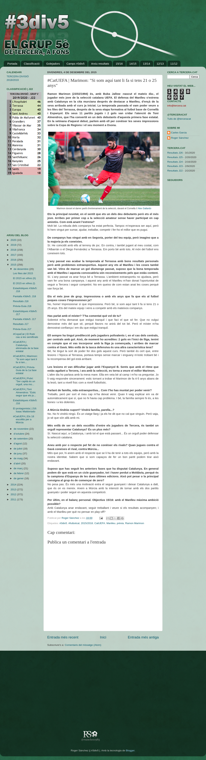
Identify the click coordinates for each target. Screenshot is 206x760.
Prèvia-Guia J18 (22, 306)
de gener (19, 478)
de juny (18, 453)
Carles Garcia (179, 132)
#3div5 (63, 523)
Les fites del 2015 (23, 273)
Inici (103, 637)
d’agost (18, 443)
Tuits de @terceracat (179, 118)
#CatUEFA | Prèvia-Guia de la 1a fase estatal (25, 370)
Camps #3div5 (75, 63)
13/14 (146, 63)
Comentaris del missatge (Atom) (83, 645)
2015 (14, 264)
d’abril (17, 463)
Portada (12, 63)
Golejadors (53, 63)
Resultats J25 (175, 157)
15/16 (119, 63)
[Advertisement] (18, 204)
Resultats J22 (175, 170)
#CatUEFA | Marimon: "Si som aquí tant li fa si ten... (25, 359)
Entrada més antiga (143, 637)
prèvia (120, 523)
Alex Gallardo (144, 208)
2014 (14, 484)
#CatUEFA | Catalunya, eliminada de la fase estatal (26, 347)
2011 (14, 499)
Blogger (130, 750)
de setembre (21, 438)
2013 (14, 489)
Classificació (31, 63)
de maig (18, 458)
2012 (14, 494)
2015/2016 (87, 523)
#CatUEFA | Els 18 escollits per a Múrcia (23, 419)
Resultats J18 (21, 301)
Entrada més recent (62, 637)
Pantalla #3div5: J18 (24, 296)
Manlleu (110, 523)
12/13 (160, 63)
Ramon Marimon (134, 523)
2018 (14, 249)
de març (19, 468)
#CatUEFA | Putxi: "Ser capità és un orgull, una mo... (24, 381)
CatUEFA (99, 523)
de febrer (19, 473)
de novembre (21, 428)
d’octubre (19, 433)
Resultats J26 (175, 152)
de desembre (21, 269)
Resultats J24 (175, 161)
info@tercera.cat (176, 105)
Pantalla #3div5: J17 (24, 319)
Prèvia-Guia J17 (22, 329)
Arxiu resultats (100, 63)
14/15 (132, 63)
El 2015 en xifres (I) (24, 283)
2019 (14, 244)
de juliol (18, 448)
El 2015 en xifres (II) (24, 278)
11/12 (173, 63)
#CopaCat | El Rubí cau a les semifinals (25, 335)
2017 (14, 254)
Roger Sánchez (71, 518)
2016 (14, 259)
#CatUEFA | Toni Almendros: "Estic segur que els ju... (24, 392)
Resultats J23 (175, 166)
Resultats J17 (21, 324)
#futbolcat (74, 523)
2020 (14, 240)
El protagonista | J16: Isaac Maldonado (25, 410)
